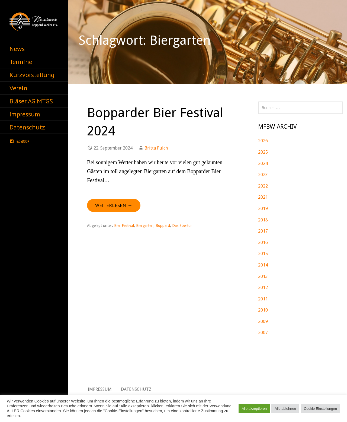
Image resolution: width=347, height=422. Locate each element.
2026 (263, 140)
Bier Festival (124, 225)
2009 (263, 321)
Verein (18, 88)
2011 (263, 299)
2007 (263, 332)
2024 (263, 163)
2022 (263, 186)
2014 (263, 265)
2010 (263, 310)
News (17, 49)
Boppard (163, 225)
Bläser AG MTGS (31, 101)
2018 (263, 220)
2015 (263, 253)
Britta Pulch (156, 148)
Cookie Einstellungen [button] (320, 409)
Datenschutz (27, 127)
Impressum (24, 114)
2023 (263, 174)
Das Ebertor (182, 225)
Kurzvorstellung (31, 75)
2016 (263, 242)
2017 (263, 231)
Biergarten (144, 225)
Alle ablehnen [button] (285, 409)
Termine (20, 62)
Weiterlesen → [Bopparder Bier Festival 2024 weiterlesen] (113, 205)
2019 (263, 208)
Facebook (22, 141)
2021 (263, 197)
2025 (263, 152)
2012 (263, 287)
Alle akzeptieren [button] (254, 409)
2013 (263, 276)
